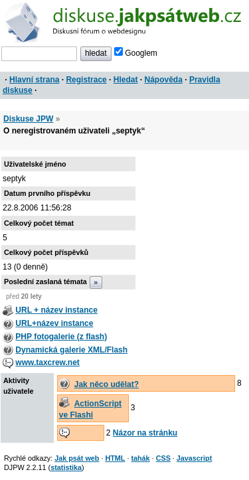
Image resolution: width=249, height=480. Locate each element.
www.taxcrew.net (47, 362)
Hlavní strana (34, 79)
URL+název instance (54, 323)
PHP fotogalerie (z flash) (61, 336)
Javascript (194, 458)
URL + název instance (56, 310)
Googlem (135, 53)
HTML (115, 458)
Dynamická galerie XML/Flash (71, 350)
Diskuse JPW (28, 118)
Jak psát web (76, 458)
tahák (140, 458)
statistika (66, 467)
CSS (163, 458)
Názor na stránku (145, 433)
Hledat (126, 79)
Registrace (86, 79)
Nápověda (164, 79)
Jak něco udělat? (106, 384)
